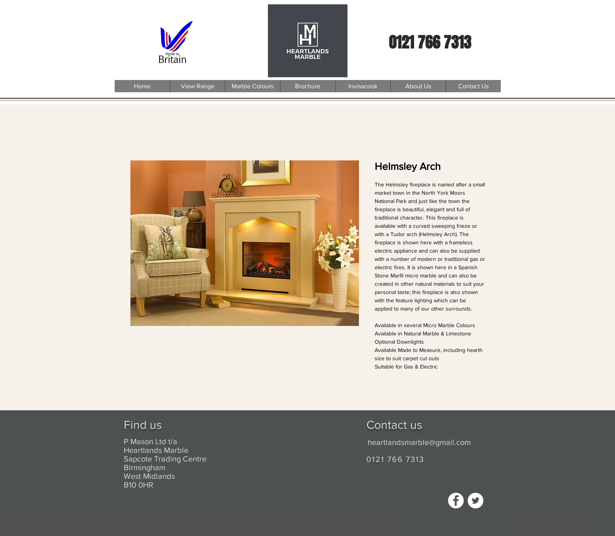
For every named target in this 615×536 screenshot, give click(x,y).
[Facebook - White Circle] (456, 500)
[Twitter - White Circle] (475, 500)
